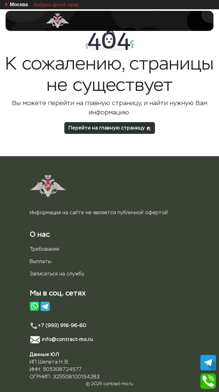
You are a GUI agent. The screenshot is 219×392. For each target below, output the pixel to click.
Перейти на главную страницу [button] (109, 128)
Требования (44, 249)
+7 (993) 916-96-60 (58, 325)
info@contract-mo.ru (61, 339)
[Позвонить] (208, 381)
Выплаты (40, 261)
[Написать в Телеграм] (208, 362)
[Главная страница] (57, 20)
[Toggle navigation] (161, 21)
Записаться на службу (57, 274)
